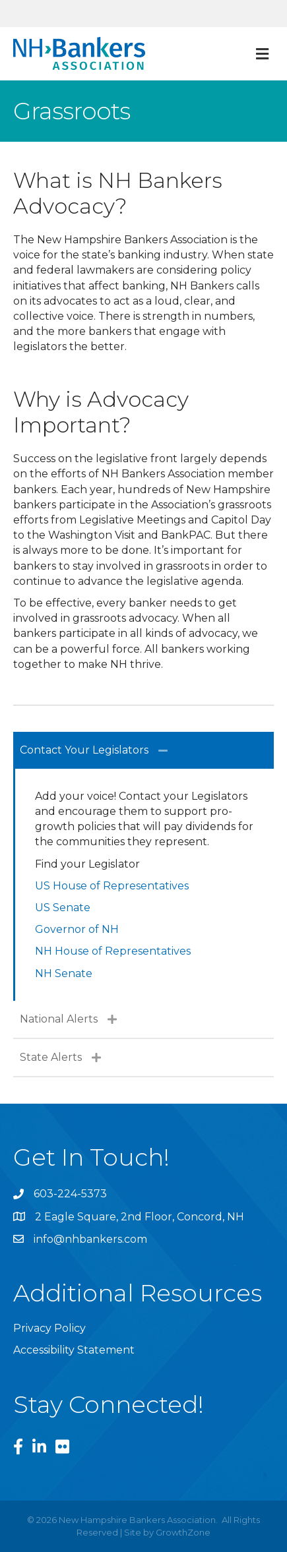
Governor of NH (77, 929)
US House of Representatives (112, 886)
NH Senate (63, 973)
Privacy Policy (49, 1328)
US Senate (62, 907)
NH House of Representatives (113, 951)
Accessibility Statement (74, 1350)
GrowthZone (183, 1532)
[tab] (143, 750)
